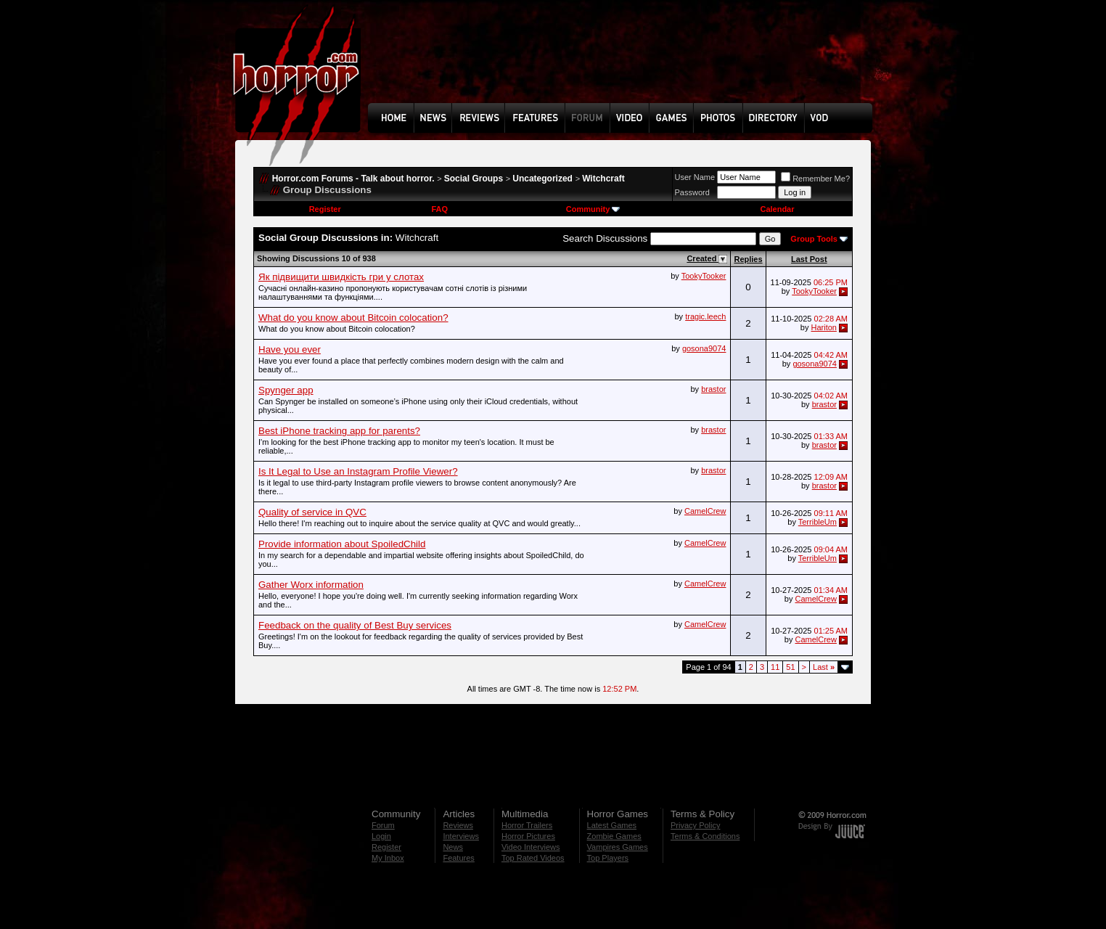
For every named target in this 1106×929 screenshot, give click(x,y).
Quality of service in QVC (312, 512)
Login (381, 836)
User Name (695, 177)
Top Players (607, 858)
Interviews (461, 836)
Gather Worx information (311, 584)
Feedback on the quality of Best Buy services (354, 625)
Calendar (777, 209)
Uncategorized (542, 178)
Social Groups (473, 178)
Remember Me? (815, 178)
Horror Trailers (526, 825)
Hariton (823, 327)
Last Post (809, 259)
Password (692, 192)
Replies (748, 259)
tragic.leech (705, 316)
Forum (383, 825)
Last (824, 667)
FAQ (439, 209)
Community (593, 209)
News (453, 847)
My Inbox (388, 858)
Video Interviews (530, 847)
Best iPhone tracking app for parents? (339, 430)
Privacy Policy (695, 825)
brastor (713, 389)
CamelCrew (705, 511)
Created (702, 258)
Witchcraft (603, 178)
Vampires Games (617, 847)
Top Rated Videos (533, 858)
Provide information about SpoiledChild (341, 544)
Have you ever (289, 349)
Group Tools (813, 238)
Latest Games (611, 825)
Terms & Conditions (705, 836)
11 (775, 667)
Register (325, 209)
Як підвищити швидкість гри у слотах (341, 276)
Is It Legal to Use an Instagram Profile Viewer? (358, 471)
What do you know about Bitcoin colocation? (353, 317)
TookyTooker (703, 275)
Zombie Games (614, 836)
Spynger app (286, 390)
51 (790, 667)
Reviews (458, 825)
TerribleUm (817, 521)
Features (458, 858)
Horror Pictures (528, 836)
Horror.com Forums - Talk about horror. (353, 178)
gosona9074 (704, 348)
